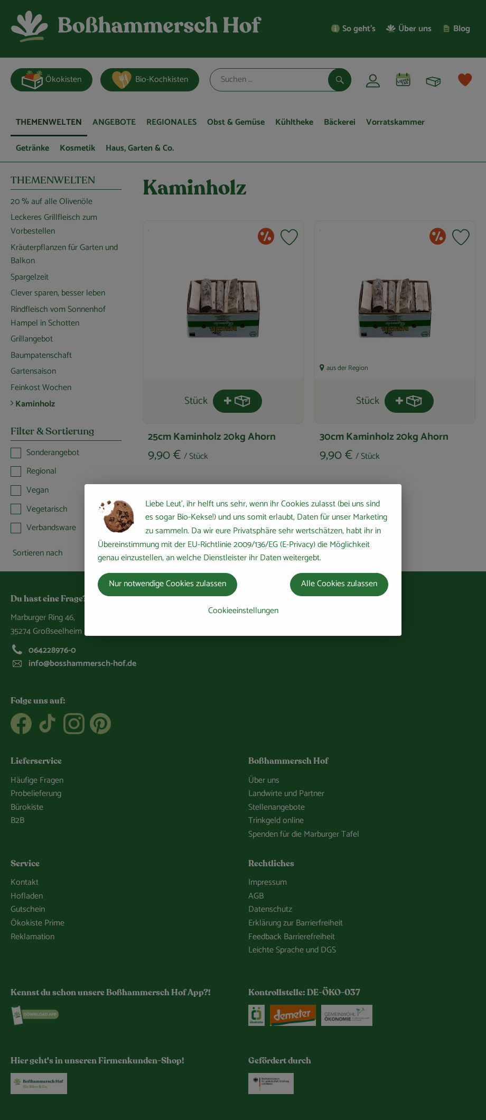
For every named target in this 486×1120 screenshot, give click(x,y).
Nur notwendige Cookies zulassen (167, 584)
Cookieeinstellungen (243, 611)
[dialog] (243, 560)
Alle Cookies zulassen (339, 584)
